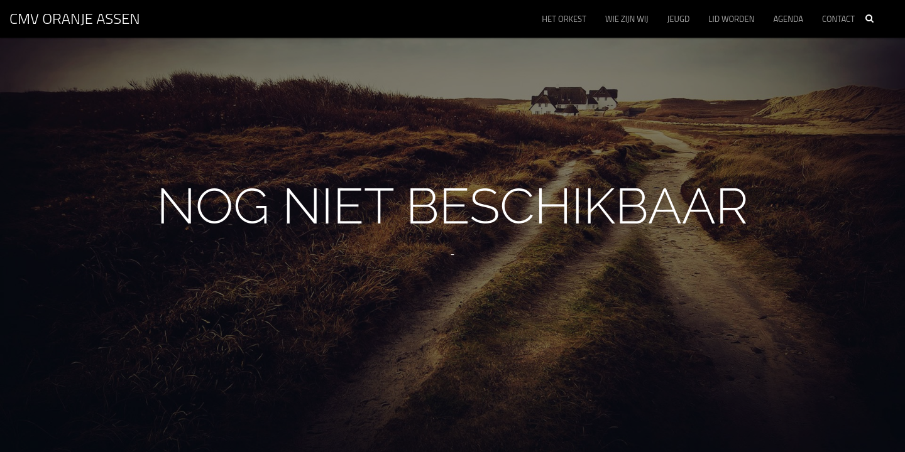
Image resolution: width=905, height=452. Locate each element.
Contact (838, 19)
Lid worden (731, 19)
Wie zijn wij (627, 19)
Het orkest (564, 19)
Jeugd (678, 19)
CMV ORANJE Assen (74, 18)
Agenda (788, 19)
